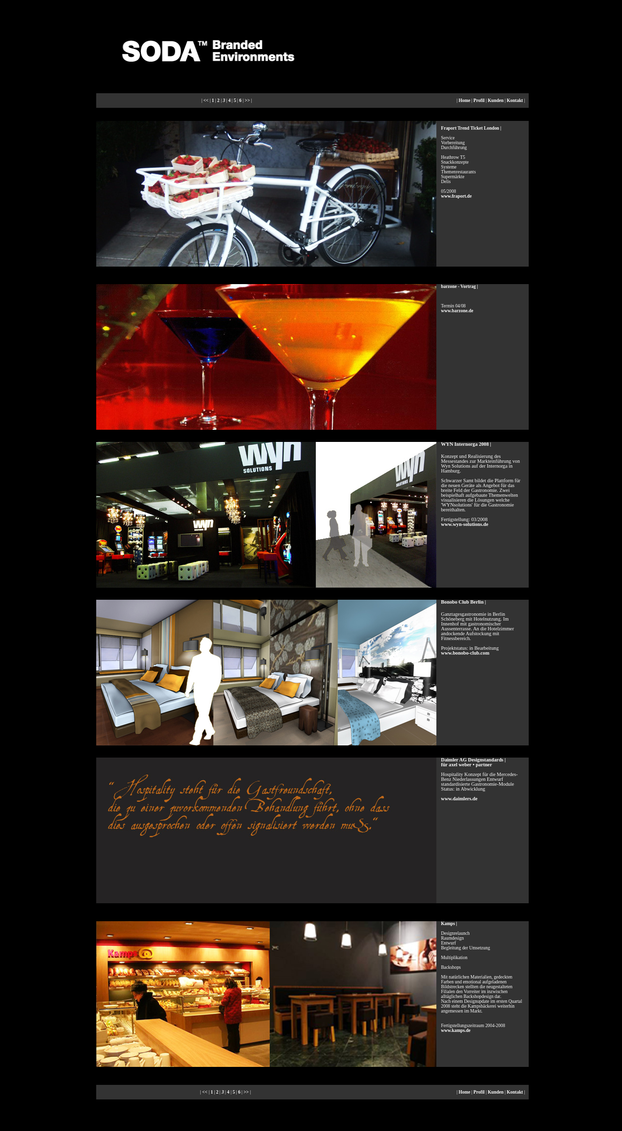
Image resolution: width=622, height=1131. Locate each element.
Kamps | (449, 923)
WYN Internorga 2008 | (466, 444)
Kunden (495, 100)
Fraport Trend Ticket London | (471, 128)
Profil (478, 100)
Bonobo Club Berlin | (463, 602)
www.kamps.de (456, 1030)
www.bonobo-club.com (465, 653)
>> (247, 100)
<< (205, 100)
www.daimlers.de (459, 798)
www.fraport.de (456, 196)
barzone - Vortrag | (459, 286)
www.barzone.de (457, 310)
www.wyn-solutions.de (464, 524)
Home (464, 100)
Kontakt (515, 100)
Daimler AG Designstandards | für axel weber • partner (473, 762)
